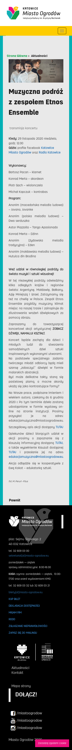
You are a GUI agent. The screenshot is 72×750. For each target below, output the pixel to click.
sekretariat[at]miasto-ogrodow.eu (29, 555)
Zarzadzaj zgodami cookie (52, 743)
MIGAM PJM (15, 612)
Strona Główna (17, 55)
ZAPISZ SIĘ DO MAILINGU (23, 632)
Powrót (14, 500)
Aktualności (39, 55)
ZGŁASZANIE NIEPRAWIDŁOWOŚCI (28, 626)
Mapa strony (21, 686)
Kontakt (17, 672)
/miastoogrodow (26, 713)
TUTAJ (12, 452)
